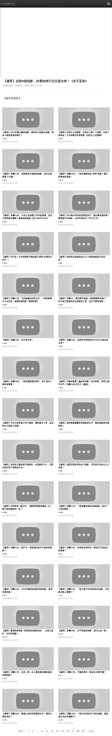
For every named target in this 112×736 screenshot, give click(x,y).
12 (47, 731)
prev (21, 731)
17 (73, 731)
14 (57, 731)
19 (83, 731)
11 (42, 731)
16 (68, 731)
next (91, 731)
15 (62, 731)
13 (52, 731)
